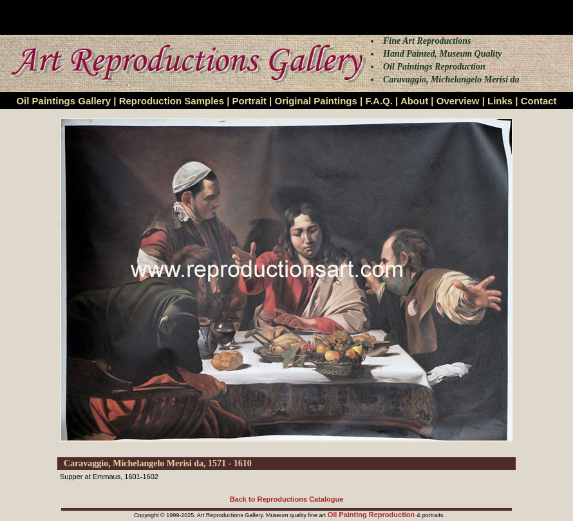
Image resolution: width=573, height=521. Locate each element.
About (414, 100)
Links (499, 100)
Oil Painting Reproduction (372, 514)
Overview (458, 100)
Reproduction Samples (171, 100)
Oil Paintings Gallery (63, 100)
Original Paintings (315, 100)
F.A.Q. (379, 100)
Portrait (249, 100)
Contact (539, 100)
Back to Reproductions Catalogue (287, 499)
